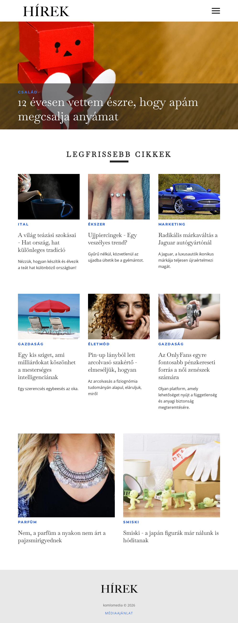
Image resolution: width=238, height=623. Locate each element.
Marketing (172, 224)
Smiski (131, 522)
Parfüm (27, 522)
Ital (23, 224)
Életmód (99, 344)
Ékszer (96, 224)
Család (28, 92)
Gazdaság (31, 344)
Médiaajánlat (119, 613)
